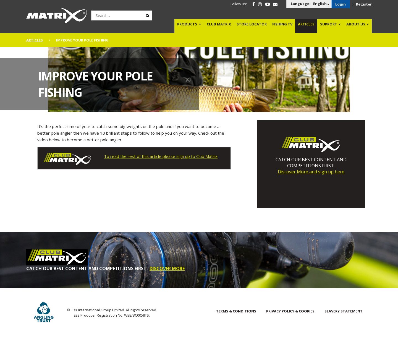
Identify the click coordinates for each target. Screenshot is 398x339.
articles (34, 40)
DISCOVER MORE (167, 268)
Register (364, 4)
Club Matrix (219, 24)
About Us (355, 24)
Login (340, 4)
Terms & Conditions (236, 311)
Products (187, 24)
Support (328, 24)
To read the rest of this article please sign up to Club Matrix (161, 156)
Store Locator (252, 24)
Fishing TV (282, 24)
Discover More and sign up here (311, 172)
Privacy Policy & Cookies (290, 311)
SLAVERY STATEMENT (343, 311)
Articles (306, 24)
